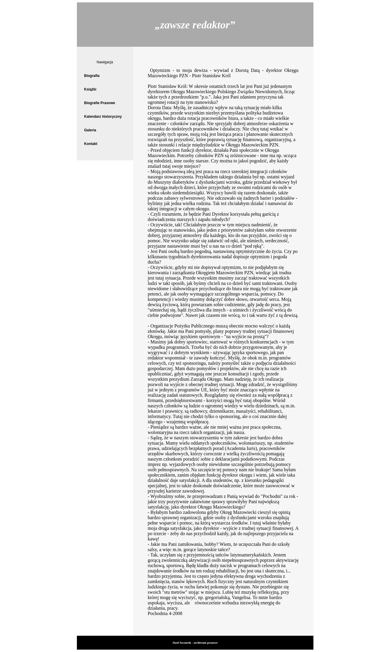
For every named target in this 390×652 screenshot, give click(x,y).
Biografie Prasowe (99, 103)
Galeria (90, 130)
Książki (90, 89)
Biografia (92, 76)
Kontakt (91, 144)
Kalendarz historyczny (103, 116)
